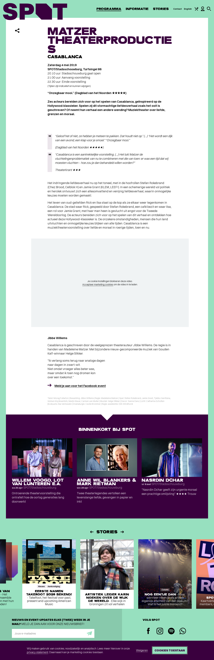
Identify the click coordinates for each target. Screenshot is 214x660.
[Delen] (17, 30)
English (188, 9)
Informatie (137, 9)
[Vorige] (91, 532)
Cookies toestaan (170, 650)
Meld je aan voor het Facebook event (80, 386)
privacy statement (37, 652)
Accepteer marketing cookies (97, 284)
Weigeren (142, 650)
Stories (161, 9)
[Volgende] (122, 532)
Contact (177, 9)
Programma (108, 9)
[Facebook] (148, 631)
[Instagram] (160, 631)
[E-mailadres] (53, 633)
